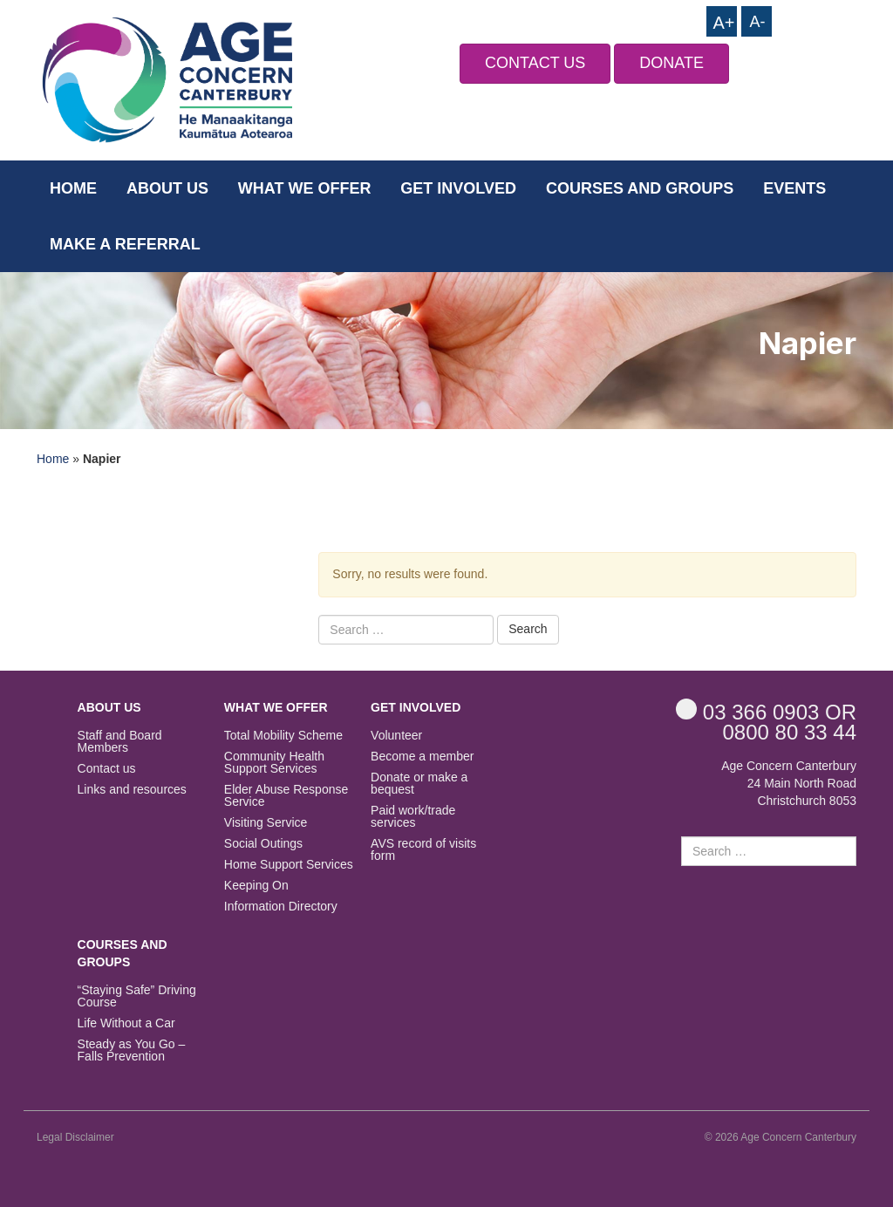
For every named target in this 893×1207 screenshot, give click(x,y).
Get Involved (458, 188)
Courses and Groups (639, 188)
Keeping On (256, 885)
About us (167, 188)
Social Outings (263, 843)
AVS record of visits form (423, 850)
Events (794, 188)
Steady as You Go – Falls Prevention (132, 1050)
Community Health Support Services (274, 762)
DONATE (671, 63)
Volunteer (396, 735)
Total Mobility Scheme (283, 735)
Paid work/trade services (413, 816)
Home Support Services (288, 864)
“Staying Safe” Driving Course (137, 996)
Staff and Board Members (120, 741)
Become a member (422, 756)
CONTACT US (535, 63)
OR (766, 711)
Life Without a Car (126, 1023)
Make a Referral (125, 244)
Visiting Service (265, 822)
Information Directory (280, 906)
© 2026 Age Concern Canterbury (780, 1137)
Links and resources (132, 789)
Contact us (107, 768)
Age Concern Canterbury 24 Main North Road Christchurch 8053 (788, 783)
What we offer (305, 188)
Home (73, 188)
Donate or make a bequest (419, 783)
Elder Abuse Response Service (286, 795)
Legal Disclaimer (75, 1137)
